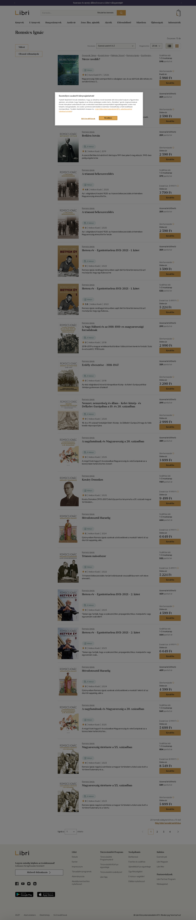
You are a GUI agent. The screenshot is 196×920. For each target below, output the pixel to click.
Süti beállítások (88, 119)
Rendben (108, 118)
